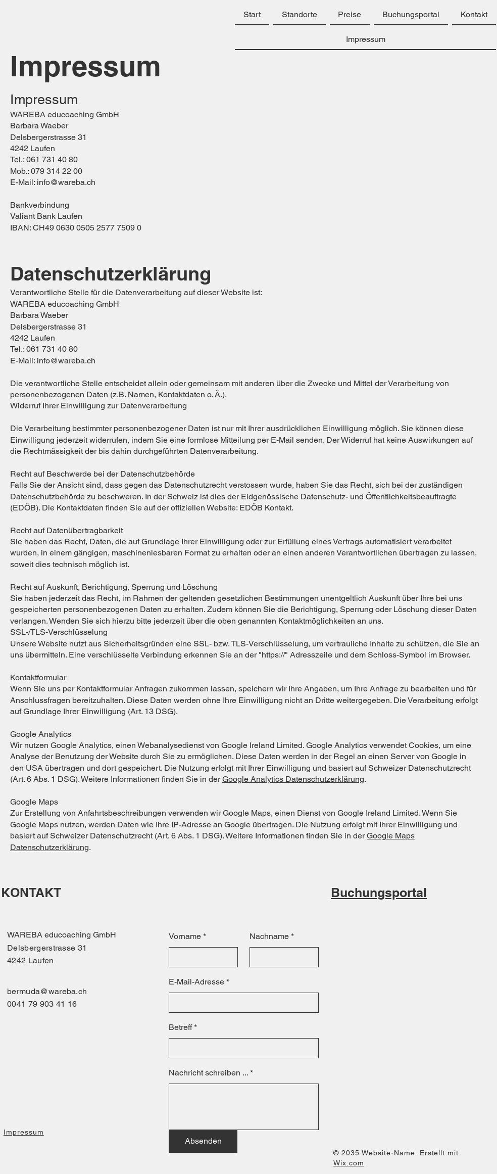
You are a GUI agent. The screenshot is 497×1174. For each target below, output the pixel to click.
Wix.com (348, 1163)
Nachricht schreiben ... (208, 1073)
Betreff (180, 1027)
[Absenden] (203, 1141)
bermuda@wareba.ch (47, 991)
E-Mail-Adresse (196, 982)
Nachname (269, 936)
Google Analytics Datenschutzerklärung (293, 779)
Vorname (185, 936)
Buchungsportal (379, 892)
